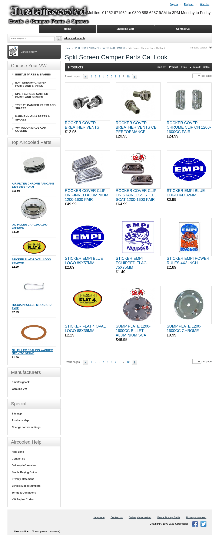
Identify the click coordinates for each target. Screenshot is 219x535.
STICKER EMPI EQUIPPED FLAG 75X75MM (131, 263)
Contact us (18, 458)
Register (188, 4)
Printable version (199, 47)
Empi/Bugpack (21, 382)
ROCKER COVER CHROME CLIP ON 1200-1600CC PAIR (189, 127)
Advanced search (74, 38)
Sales (206, 67)
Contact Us (183, 28)
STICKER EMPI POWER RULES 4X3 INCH (188, 260)
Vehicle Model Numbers (26, 485)
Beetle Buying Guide (24, 472)
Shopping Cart (125, 28)
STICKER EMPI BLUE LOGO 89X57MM (84, 260)
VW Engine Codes (23, 499)
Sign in (174, 4)
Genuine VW (19, 388)
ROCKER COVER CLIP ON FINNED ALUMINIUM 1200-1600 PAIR (86, 195)
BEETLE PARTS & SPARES (33, 74)
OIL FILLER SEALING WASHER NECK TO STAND (32, 352)
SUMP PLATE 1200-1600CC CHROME (184, 328)
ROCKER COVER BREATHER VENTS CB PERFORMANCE (136, 127)
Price (184, 67)
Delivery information (24, 465)
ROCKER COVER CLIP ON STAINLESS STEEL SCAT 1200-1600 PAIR (136, 195)
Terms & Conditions (24, 492)
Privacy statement (23, 479)
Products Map (20, 420)
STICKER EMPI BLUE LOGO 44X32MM (186, 193)
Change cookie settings (26, 427)
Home (68, 48)
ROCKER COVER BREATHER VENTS (82, 125)
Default (196, 67)
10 (128, 76)
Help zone (18, 451)
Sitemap (17, 413)
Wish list (204, 4)
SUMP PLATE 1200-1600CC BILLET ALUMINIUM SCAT (133, 330)
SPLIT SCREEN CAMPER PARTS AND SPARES (99, 48)
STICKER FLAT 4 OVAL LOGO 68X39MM (85, 328)
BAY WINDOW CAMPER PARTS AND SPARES (31, 84)
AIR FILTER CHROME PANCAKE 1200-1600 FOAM (33, 185)
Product (173, 67)
